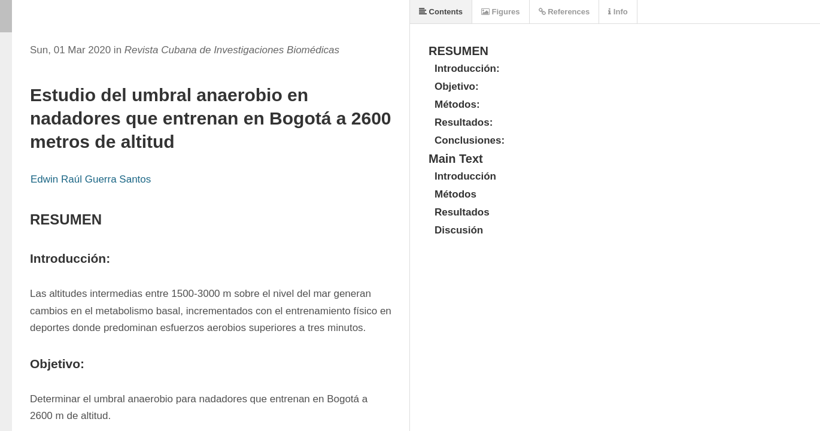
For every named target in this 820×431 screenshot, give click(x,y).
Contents (441, 11)
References (564, 11)
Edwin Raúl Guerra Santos (91, 179)
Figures (500, 11)
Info (617, 11)
